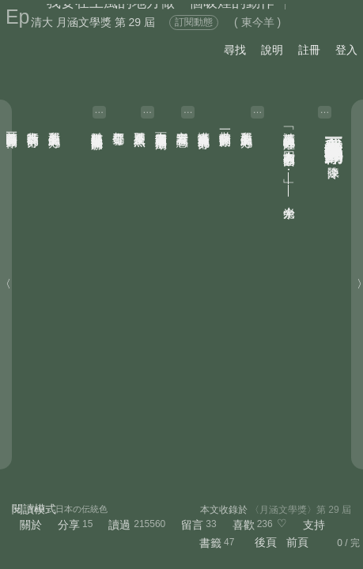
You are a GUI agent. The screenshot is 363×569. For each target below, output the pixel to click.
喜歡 (244, 524)
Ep (18, 17)
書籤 (210, 543)
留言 (192, 524)
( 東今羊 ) (257, 22)
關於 (31, 524)
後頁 (266, 542)
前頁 (297, 542)
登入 (346, 49)
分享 (69, 524)
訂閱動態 (194, 22)
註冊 (309, 49)
